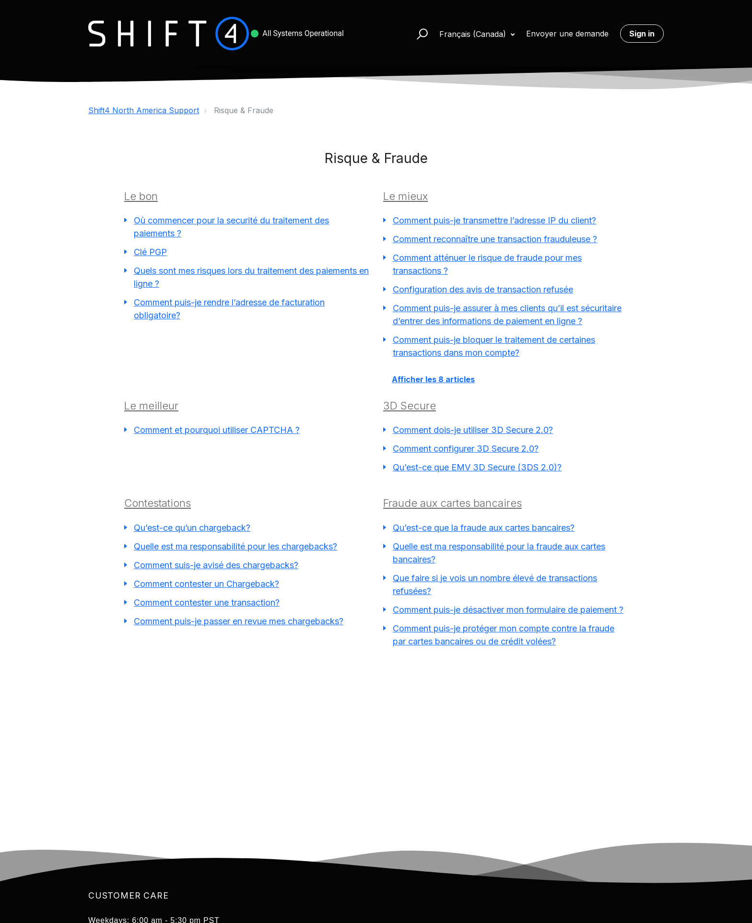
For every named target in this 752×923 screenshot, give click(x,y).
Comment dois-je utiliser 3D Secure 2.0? (473, 430)
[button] (418, 33)
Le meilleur (151, 405)
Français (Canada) (473, 34)
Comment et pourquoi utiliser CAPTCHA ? (217, 430)
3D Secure (409, 405)
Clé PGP (150, 252)
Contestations (157, 503)
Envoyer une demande (567, 33)
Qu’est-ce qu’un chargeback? (192, 528)
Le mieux (405, 196)
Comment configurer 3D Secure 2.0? (466, 449)
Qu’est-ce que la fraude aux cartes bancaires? (484, 528)
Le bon (141, 196)
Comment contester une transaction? (207, 602)
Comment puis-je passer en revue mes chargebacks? (238, 621)
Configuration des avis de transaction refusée (483, 289)
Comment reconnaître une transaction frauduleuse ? (495, 239)
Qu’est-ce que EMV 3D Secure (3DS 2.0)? (477, 467)
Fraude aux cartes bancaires (452, 503)
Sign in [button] (642, 33)
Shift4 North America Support (143, 110)
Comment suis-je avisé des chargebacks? (216, 565)
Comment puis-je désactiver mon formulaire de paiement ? (508, 610)
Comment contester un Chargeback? (206, 584)
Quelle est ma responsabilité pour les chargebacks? (235, 546)
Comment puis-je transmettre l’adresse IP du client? (494, 220)
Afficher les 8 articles (433, 379)
